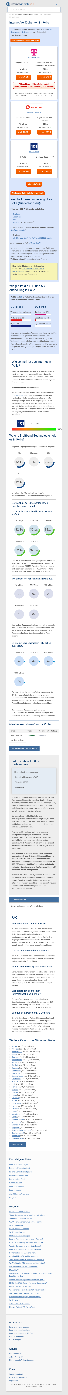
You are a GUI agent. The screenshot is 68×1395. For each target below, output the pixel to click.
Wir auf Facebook (16, 1374)
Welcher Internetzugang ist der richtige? (25, 1297)
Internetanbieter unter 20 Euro (21, 1333)
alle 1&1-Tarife (34, 152)
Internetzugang (15, 1190)
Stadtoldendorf (18, 1133)
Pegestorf (16, 1128)
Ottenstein (16, 1125)
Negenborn (16, 1122)
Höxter (14, 1106)
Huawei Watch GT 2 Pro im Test (22, 1307)
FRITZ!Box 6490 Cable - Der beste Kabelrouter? (28, 1283)
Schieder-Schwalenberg (21, 1130)
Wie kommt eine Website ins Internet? (24, 1293)
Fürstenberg (16, 1079)
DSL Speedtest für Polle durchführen (24, 748)
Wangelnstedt (17, 1138)
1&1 (14, 219)
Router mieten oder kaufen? (20, 1286)
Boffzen (15, 1062)
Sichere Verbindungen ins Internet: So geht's (26, 1280)
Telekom (16, 214)
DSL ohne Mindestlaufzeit (19, 1168)
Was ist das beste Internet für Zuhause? (25, 1246)
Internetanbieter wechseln (19, 1327)
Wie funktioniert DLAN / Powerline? (23, 1267)
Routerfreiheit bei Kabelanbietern (22, 1253)
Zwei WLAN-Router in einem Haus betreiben (26, 1260)
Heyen (14, 1095)
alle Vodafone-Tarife (34, 112)
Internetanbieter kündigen (19, 1236)
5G (21, 297)
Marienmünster (18, 1119)
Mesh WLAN (14, 1270)
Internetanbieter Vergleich (19, 1164)
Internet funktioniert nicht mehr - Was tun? (26, 1239)
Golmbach (16, 1081)
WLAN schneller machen (19, 1229)
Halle (14, 1084)
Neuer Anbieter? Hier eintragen (21, 1360)
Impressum (13, 1380)
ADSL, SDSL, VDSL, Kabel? (19, 1304)
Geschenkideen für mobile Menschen (24, 1256)
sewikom (16, 222)
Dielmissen (16, 1071)
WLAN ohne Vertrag (17, 1232)
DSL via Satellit (35, 243)
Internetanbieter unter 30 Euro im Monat (25, 1249)
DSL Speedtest (15, 1354)
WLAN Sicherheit (16, 1225)
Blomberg (15, 1057)
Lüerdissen (16, 1114)
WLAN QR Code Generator (19, 1212)
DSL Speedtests (18, 395)
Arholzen (15, 1049)
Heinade (15, 1090)
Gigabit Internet (15, 1183)
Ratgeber (13, 1197)
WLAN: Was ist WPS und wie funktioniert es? (27, 1263)
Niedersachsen (27, 32)
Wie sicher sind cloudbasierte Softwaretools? (27, 1290)
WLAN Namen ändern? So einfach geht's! (25, 1222)
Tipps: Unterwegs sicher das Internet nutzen (26, 1215)
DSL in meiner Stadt (17, 1179)
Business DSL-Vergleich (18, 1175)
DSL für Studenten (16, 1336)
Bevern (14, 1054)
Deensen (15, 1068)
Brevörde (15, 1065)
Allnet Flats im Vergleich (19, 1194)
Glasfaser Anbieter (17, 230)
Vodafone (17, 217)
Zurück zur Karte (17, 1144)
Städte (36, 15)
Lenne (14, 1111)
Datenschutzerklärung (18, 1377)
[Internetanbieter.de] (20, 3)
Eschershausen (18, 1076)
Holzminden (16, 1103)
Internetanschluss (16, 1186)
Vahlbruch (16, 1136)
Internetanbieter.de (25, 15)
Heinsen (15, 1092)
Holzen (14, 1100)
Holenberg (16, 1098)
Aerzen (14, 1046)
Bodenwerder (17, 1060)
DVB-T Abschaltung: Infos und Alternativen (26, 1242)
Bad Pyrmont (17, 1052)
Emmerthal (16, 1073)
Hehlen (14, 1087)
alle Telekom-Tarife (33, 57)
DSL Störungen (15, 1339)
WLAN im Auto (15, 1300)
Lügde (14, 1117)
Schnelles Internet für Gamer (20, 1218)
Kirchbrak (15, 1108)
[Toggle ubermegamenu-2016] (57, 3)
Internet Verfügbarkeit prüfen (20, 1172)
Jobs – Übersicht (16, 1357)
